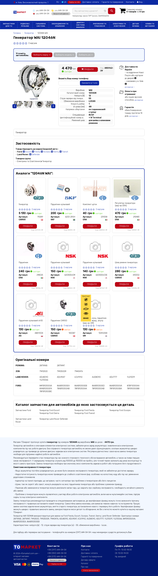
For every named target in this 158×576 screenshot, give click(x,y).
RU (57, 2)
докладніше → (130, 87)
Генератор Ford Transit (84, 413)
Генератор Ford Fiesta (84, 410)
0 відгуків (32, 43)
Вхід (139, 2)
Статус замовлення (90, 570)
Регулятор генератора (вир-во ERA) (125, 204)
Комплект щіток (90, 204)
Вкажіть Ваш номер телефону (73, 78)
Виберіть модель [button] (64, 54)
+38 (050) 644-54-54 (56, 553)
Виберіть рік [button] (85, 54)
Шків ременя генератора (126, 262)
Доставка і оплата (90, 2)
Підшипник (23, 262)
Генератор (23, 204)
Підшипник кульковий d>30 (31, 320)
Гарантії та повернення (91, 556)
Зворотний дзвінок (60, 14)
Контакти (130, 2)
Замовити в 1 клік (89, 83)
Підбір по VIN (74, 2)
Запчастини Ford (23, 410)
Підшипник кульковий (60, 204)
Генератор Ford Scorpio (120, 410)
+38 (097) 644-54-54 (56, 549)
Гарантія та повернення (112, 2)
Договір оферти (88, 560)
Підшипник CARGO (59, 320)
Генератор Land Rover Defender (54, 419)
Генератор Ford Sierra (49, 413)
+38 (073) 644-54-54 (56, 556)
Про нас (84, 567)
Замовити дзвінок (57, 560)
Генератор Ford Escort (50, 410)
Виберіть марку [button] (41, 54)
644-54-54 (41, 10)
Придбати (87, 69)
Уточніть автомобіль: (22, 54)
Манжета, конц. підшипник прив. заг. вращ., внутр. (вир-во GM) (94, 320)
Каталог (84, 563)
